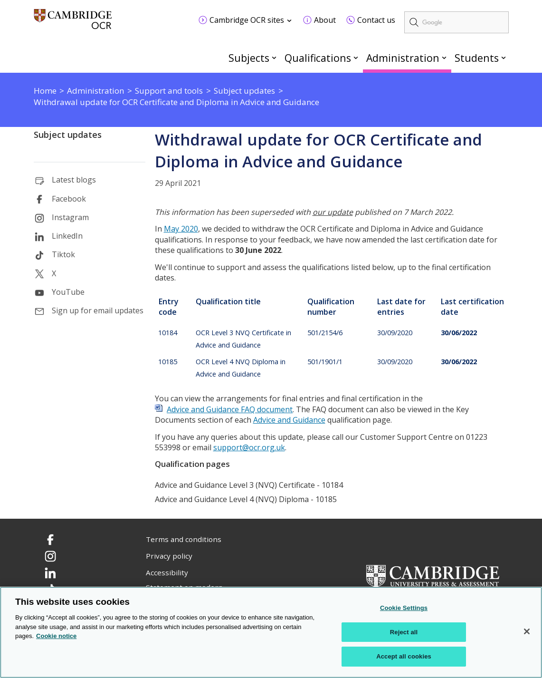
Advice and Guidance (289, 420)
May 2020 (181, 228)
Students (477, 58)
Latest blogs (74, 179)
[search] (456, 22)
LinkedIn (67, 236)
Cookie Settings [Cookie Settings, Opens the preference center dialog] (404, 608)
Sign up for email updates (97, 310)
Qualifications (318, 58)
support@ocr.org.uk (249, 447)
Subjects (248, 58)
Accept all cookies (403, 656)
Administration (402, 58)
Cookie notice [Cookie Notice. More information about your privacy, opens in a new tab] (56, 636)
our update (333, 212)
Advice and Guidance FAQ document (230, 409)
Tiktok (63, 254)
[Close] (526, 631)
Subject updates (68, 134)
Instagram (70, 217)
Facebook (69, 199)
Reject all (404, 632)
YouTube (68, 292)
